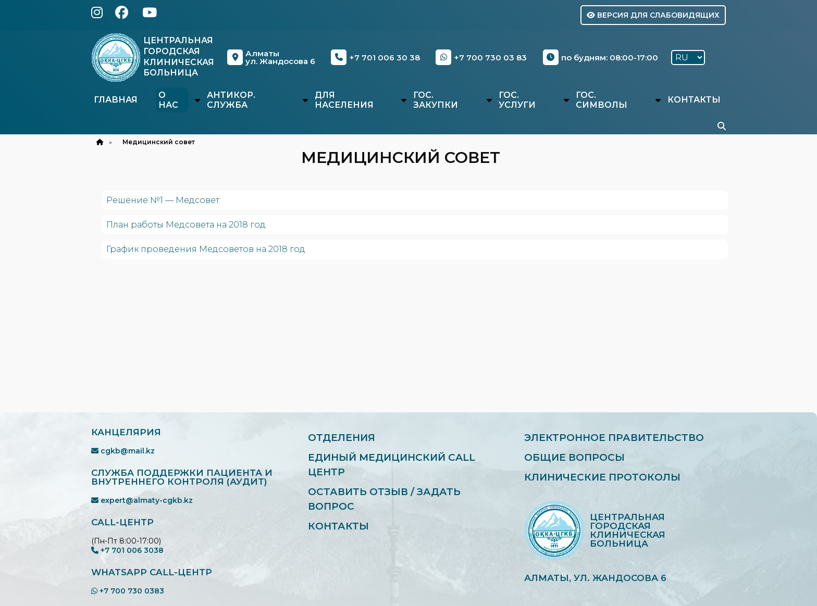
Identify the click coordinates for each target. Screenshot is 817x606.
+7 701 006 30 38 (375, 57)
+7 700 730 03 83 (481, 57)
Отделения (342, 438)
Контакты (694, 100)
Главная (116, 100)
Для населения (344, 100)
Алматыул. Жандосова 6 (272, 57)
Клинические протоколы (603, 478)
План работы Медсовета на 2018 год (186, 225)
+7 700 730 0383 (127, 591)
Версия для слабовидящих (653, 15)
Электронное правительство (615, 438)
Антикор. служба (231, 100)
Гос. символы (601, 100)
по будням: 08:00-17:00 (600, 57)
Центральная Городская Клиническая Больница (179, 56)
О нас (168, 100)
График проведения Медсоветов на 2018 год (205, 249)
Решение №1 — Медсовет (162, 200)
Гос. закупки (435, 100)
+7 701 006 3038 (127, 550)
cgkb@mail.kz (123, 451)
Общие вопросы (575, 457)
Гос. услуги (517, 100)
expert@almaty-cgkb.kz (142, 500)
